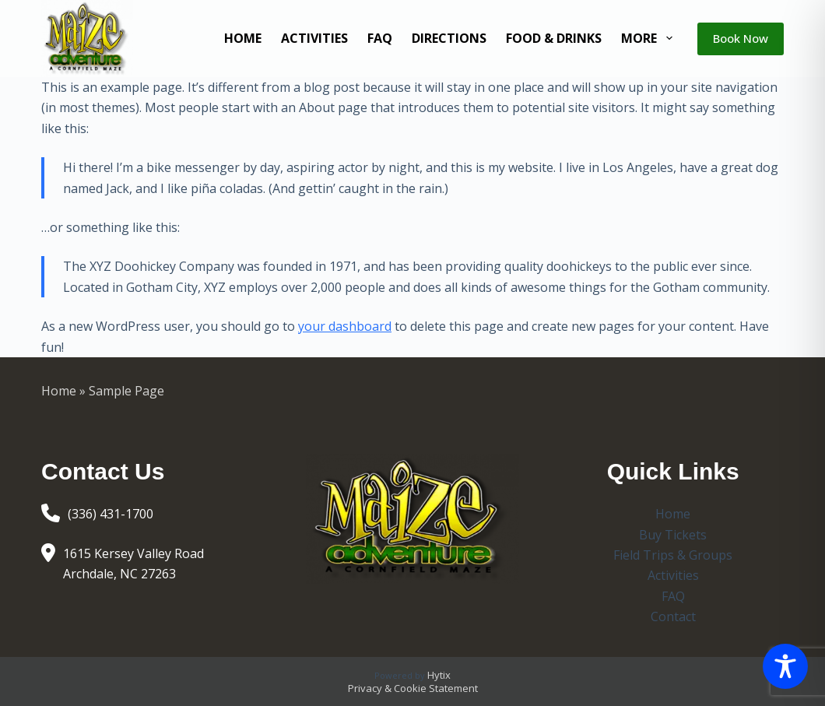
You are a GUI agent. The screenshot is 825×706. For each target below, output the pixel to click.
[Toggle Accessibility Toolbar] (785, 666)
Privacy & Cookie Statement (413, 688)
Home (243, 38)
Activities (314, 38)
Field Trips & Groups (672, 555)
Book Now (740, 38)
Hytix (439, 675)
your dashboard (344, 326)
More (649, 38)
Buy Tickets (673, 534)
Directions (449, 38)
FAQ (379, 38)
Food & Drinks (554, 38)
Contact (673, 616)
